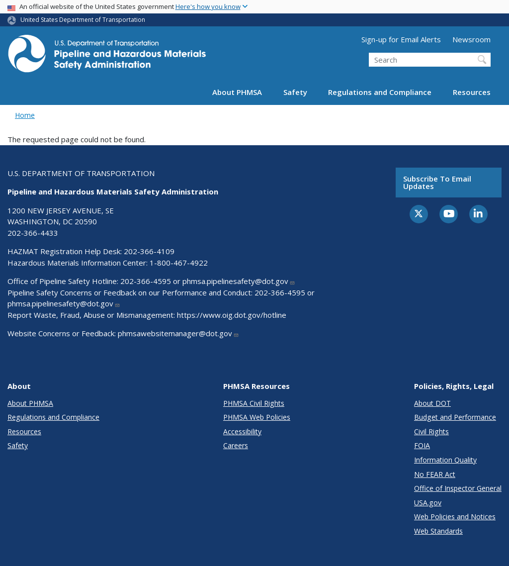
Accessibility (242, 431)
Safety (295, 92)
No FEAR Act (434, 474)
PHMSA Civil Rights (253, 403)
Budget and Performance (455, 417)
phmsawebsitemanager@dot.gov (178, 333)
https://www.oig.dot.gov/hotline (231, 315)
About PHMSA (237, 92)
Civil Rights (431, 431)
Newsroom (471, 39)
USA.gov (427, 502)
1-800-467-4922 (179, 263)
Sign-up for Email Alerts (401, 39)
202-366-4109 (149, 251)
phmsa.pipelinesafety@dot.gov (238, 281)
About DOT (432, 403)
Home (25, 115)
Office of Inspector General (458, 488)
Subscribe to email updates (437, 182)
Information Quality (445, 460)
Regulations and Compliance (379, 92)
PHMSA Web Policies (256, 417)
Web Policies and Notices (455, 516)
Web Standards (438, 531)
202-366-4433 (32, 233)
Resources (472, 92)
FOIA (422, 445)
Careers (235, 445)
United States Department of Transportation (82, 19)
